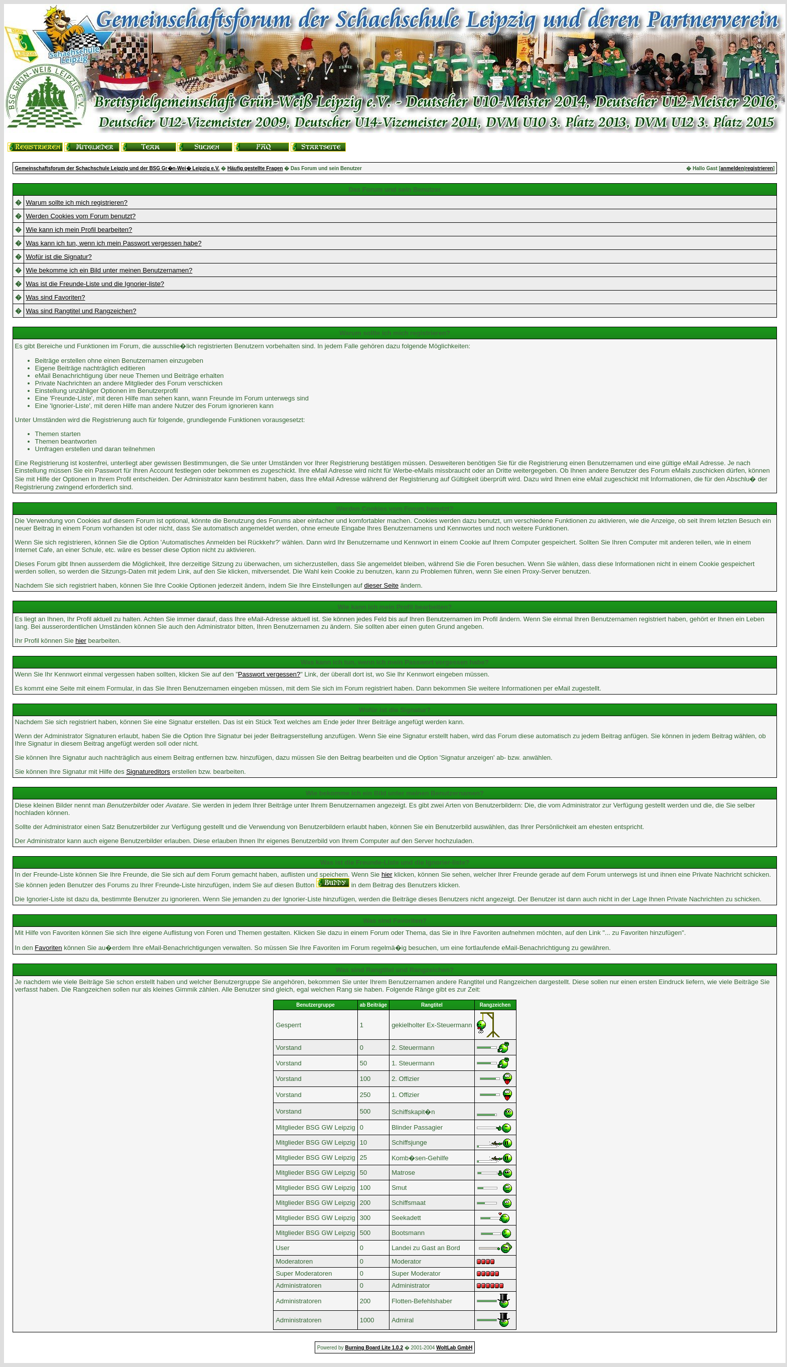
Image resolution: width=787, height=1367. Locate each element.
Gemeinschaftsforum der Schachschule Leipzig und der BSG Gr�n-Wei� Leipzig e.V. (117, 168)
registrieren (759, 168)
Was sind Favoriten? (55, 297)
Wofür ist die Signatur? (59, 256)
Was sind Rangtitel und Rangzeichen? (81, 311)
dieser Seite (381, 585)
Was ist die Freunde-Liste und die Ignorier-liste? (95, 284)
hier (80, 640)
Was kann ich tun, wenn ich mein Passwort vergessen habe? (114, 243)
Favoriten (48, 947)
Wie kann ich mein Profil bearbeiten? (79, 229)
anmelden (732, 168)
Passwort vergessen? (269, 674)
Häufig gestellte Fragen (255, 168)
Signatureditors (148, 771)
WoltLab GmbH (454, 1347)
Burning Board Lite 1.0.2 (374, 1347)
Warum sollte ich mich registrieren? (77, 202)
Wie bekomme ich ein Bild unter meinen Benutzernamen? (109, 270)
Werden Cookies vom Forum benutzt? (81, 216)
